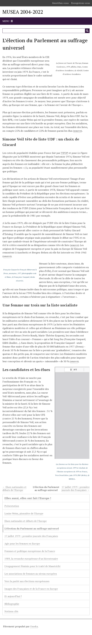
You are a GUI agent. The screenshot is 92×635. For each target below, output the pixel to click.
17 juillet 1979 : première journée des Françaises (31, 536)
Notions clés (11, 611)
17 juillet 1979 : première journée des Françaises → (76, 488)
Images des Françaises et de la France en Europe (31, 588)
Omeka (34, 626)
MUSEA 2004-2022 (22, 12)
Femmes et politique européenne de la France (29, 551)
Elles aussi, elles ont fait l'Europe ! (27, 498)
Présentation (11, 506)
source (77, 130)
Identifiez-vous (60, 3)
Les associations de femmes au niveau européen (30, 573)
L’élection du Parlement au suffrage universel (31, 528)
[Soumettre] (87, 30)
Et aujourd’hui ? (13, 596)
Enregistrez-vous (80, 3)
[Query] (46, 30)
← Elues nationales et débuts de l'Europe (14, 488)
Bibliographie (11, 603)
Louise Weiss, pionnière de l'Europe (23, 513)
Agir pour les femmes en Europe (22, 543)
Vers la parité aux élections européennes (26, 581)
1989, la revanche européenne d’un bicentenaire (31, 558)
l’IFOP (64, 153)
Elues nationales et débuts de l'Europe (25, 521)
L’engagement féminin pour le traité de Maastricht (32, 566)
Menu (5, 21)
